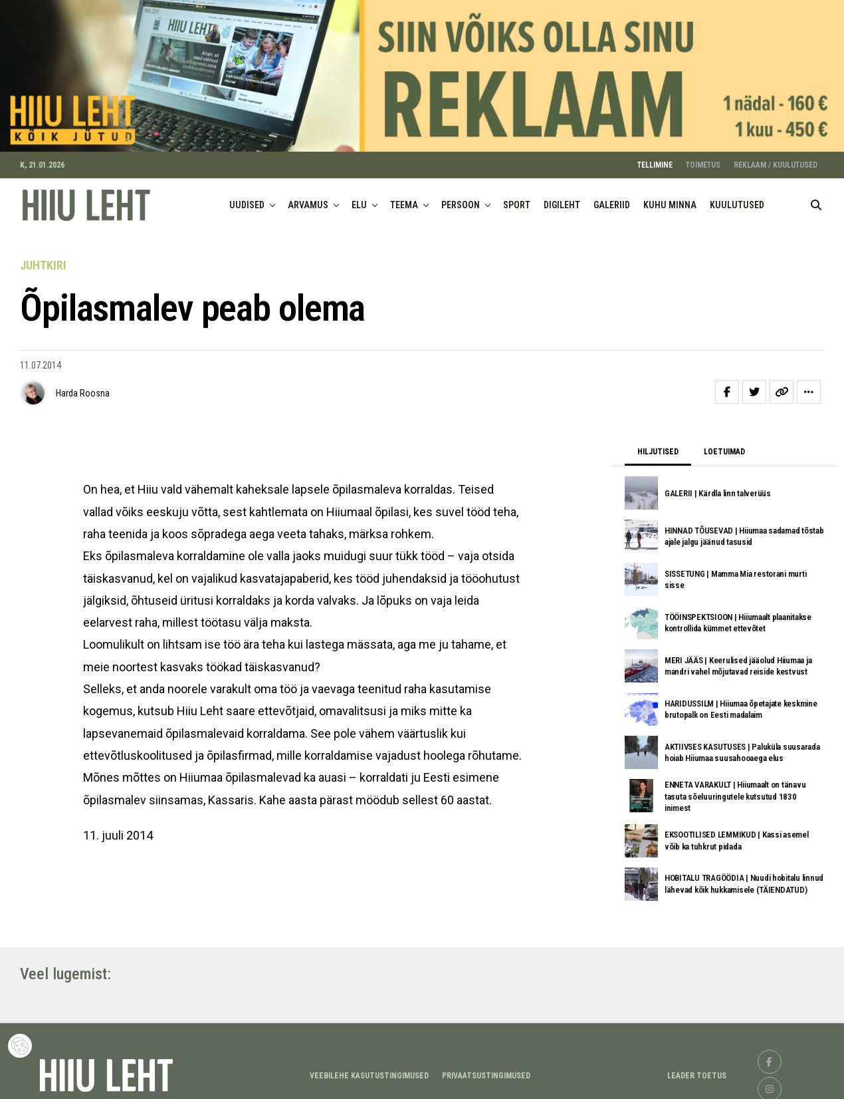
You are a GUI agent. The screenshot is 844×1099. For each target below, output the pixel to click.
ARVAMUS (308, 199)
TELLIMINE (655, 159)
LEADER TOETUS (696, 1070)
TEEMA (404, 199)
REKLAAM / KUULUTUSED (775, 159)
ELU (359, 199)
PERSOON (460, 199)
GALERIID (611, 199)
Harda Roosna (83, 388)
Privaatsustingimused (486, 1070)
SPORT (516, 199)
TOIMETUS (703, 159)
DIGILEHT (562, 199)
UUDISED (246, 199)
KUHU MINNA (669, 199)
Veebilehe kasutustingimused (369, 1070)
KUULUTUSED (737, 199)
